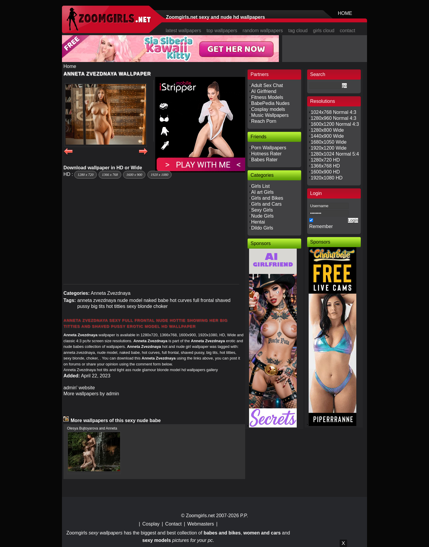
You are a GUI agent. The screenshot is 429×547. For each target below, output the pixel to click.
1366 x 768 (110, 175)
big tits (98, 306)
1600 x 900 (134, 175)
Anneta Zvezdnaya (110, 293)
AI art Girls (262, 192)
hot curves (181, 300)
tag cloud (298, 30)
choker (160, 306)
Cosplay (151, 523)
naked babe (156, 300)
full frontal (203, 300)
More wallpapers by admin (91, 393)
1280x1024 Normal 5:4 (335, 153)
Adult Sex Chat (267, 85)
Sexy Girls (262, 210)
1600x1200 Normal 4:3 (335, 124)
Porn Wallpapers (268, 147)
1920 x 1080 (159, 175)
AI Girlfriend (263, 91)
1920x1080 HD (327, 177)
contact (347, 30)
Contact (173, 523)
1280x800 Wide (327, 130)
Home (69, 66)
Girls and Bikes (267, 198)
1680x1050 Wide (328, 142)
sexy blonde (139, 306)
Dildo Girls (262, 227)
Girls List (260, 186)
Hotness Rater (266, 153)
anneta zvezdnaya (96, 300)
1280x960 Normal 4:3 (333, 118)
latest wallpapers (183, 30)
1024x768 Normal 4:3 (333, 112)
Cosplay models (268, 109)
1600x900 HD (325, 171)
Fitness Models (267, 97)
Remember (321, 226)
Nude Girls (262, 216)
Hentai (258, 221)
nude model (129, 300)
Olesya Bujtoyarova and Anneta (92, 428)
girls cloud (323, 30)
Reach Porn (263, 121)
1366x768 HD (325, 165)
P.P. (244, 515)
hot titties (115, 306)
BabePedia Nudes (270, 103)
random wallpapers (263, 30)
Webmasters (200, 523)
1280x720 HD (325, 159)
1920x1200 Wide (328, 148)
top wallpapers (221, 30)
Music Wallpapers (270, 115)
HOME (345, 13)
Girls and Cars (266, 204)
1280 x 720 (85, 175)
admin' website (79, 387)
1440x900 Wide (327, 136)
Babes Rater (264, 159)
